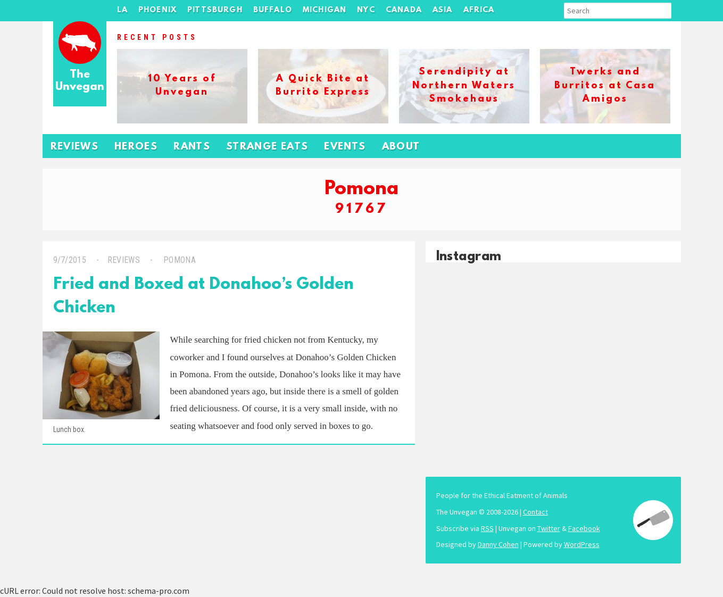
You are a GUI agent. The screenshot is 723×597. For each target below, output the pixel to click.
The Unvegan (79, 81)
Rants (191, 147)
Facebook (584, 528)
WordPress (582, 544)
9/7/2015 (70, 260)
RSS (487, 528)
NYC (366, 10)
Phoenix (157, 10)
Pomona (178, 260)
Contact (535, 512)
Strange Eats (267, 147)
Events (344, 147)
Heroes (135, 147)
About (401, 147)
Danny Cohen (498, 544)
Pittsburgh (215, 10)
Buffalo (272, 10)
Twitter (548, 528)
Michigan (324, 10)
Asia (443, 10)
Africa (479, 10)
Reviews (75, 147)
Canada (404, 10)
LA (122, 10)
